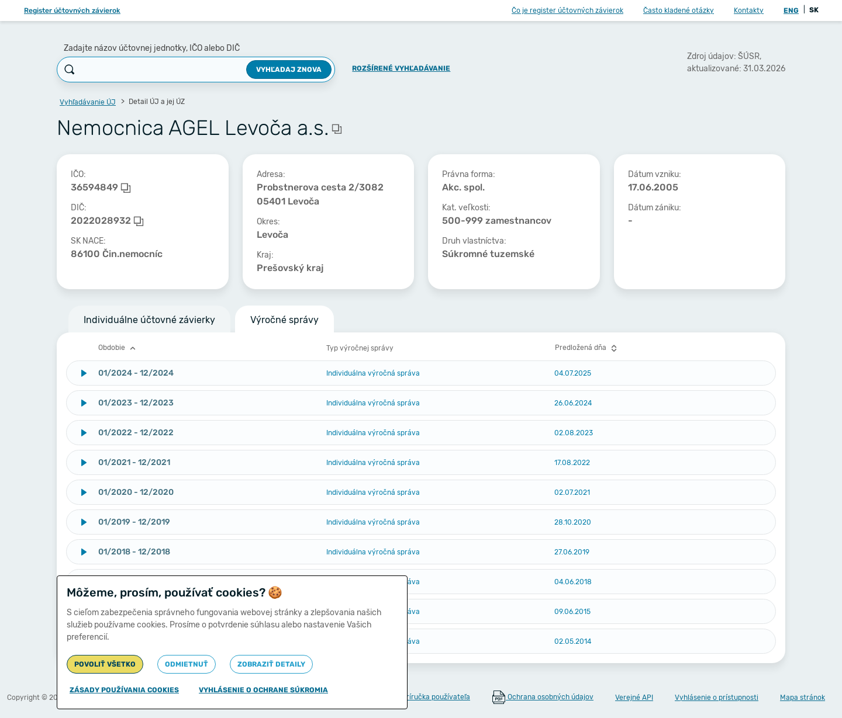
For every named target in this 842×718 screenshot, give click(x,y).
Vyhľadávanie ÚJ (88, 102)
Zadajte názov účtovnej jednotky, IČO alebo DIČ (152, 48)
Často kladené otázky (678, 10)
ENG (791, 10)
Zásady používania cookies (124, 690)
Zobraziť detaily (271, 664)
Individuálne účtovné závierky (149, 319)
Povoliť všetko (105, 664)
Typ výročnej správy (360, 348)
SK (814, 10)
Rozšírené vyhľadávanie (401, 68)
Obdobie (118, 348)
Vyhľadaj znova (289, 69)
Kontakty (749, 10)
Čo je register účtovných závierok (567, 10)
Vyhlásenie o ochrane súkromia (263, 690)
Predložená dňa (587, 348)
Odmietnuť (186, 664)
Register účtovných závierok (72, 10)
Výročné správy (284, 319)
